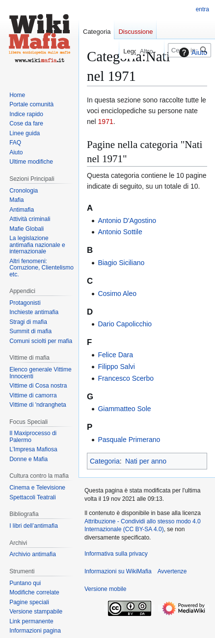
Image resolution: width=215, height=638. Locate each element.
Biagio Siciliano (121, 263)
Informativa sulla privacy (116, 553)
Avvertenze (172, 571)
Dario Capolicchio (125, 324)
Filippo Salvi (116, 366)
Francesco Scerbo (126, 378)
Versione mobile (105, 589)
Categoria (105, 461)
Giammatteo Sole (124, 409)
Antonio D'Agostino (127, 220)
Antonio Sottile (120, 232)
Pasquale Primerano (129, 439)
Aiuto (192, 52)
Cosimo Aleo (117, 293)
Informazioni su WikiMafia (118, 571)
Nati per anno (145, 461)
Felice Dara (115, 355)
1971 (105, 121)
